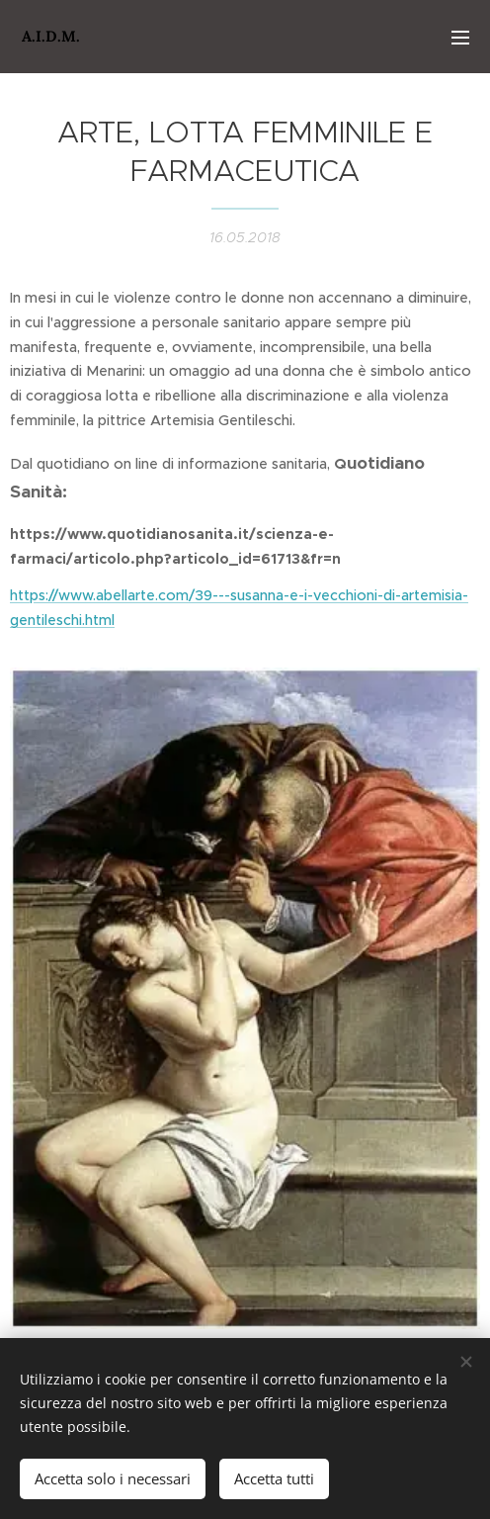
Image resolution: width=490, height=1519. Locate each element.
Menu (460, 38)
